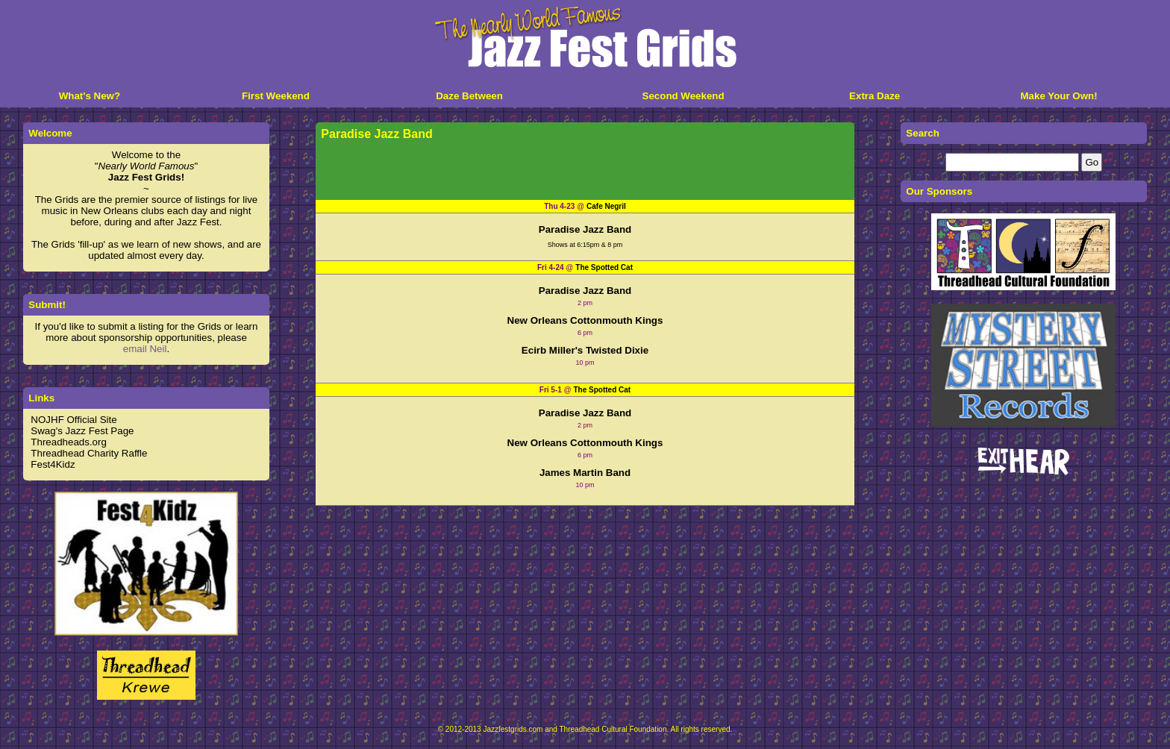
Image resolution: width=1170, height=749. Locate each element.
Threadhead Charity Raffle (89, 453)
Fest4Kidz (53, 464)
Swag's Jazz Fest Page (82, 430)
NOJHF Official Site (73, 419)
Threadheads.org (69, 442)
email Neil (145, 348)
